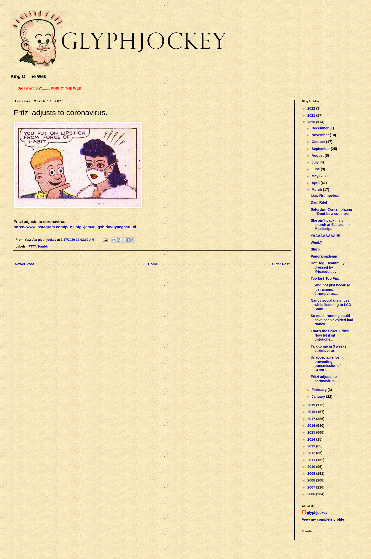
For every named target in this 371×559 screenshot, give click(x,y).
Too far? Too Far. (325, 278)
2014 (311, 439)
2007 (311, 487)
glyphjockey (317, 513)
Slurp (315, 249)
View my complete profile (323, 519)
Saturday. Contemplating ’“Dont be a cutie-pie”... (332, 211)
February (319, 390)
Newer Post (24, 264)
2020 (311, 122)
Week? (316, 243)
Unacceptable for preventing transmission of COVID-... (326, 363)
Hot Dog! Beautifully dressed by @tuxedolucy (328, 267)
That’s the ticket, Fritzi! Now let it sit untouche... (330, 335)
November (320, 135)
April (316, 183)
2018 (311, 412)
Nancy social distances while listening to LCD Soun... (331, 304)
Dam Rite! (319, 202)
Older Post (281, 264)
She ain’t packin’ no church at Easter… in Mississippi (330, 224)
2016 (311, 426)
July (315, 162)
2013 (311, 446)
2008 (311, 480)
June (316, 169)
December (320, 128)
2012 (311, 453)
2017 (311, 419)
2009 (311, 473)
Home (153, 264)
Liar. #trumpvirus (325, 196)
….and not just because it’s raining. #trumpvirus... (330, 289)
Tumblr (42, 246)
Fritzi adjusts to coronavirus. (324, 379)
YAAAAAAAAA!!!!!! (327, 236)
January (318, 396)
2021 (311, 115)
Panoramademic (324, 256)
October (318, 142)
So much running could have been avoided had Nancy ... (332, 320)
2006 (311, 494)
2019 (311, 405)
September (321, 149)
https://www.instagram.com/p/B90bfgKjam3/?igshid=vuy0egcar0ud (75, 227)
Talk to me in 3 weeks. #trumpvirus (329, 348)
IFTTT (32, 246)
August (318, 155)
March (317, 190)
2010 (311, 467)
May (315, 176)
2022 (311, 108)
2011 (311, 460)
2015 (311, 432)
